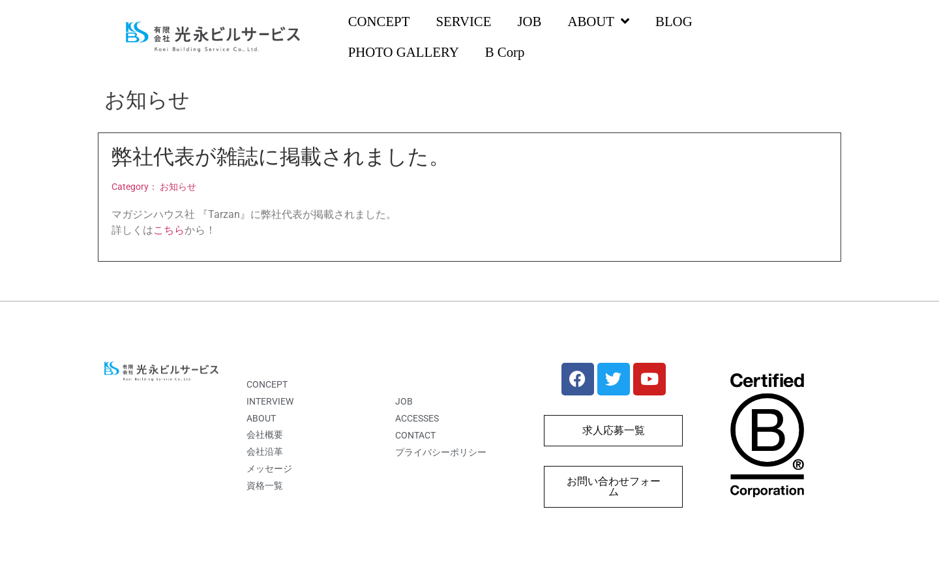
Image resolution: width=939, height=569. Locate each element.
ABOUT (598, 21)
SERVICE (463, 21)
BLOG (674, 21)
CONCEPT (379, 21)
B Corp (505, 51)
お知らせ (178, 186)
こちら (169, 230)
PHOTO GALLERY (403, 51)
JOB (529, 21)
